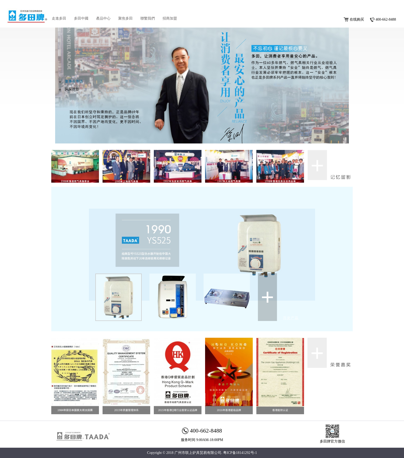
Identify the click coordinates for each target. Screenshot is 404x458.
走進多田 (59, 18)
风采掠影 (72, 89)
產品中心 (103, 18)
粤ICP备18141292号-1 (240, 453)
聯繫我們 (147, 18)
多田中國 (81, 18)
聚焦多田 (125, 18)
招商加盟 (170, 18)
